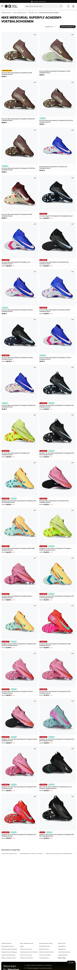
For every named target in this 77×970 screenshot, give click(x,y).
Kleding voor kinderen (26, 958)
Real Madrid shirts (44, 946)
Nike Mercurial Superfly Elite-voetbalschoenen (59, 853)
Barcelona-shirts (44, 949)
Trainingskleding (44, 958)
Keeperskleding (62, 955)
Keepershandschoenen (46, 943)
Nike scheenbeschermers (9, 853)
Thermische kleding (45, 955)
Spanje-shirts (62, 943)
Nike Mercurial (33, 12)
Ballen (22, 946)
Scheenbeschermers (64, 952)
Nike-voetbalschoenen (20, 12)
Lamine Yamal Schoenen (8, 955)
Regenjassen (62, 949)
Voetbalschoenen (6, 12)
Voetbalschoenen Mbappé (9, 949)
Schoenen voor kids (26, 949)
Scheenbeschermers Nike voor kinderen (31, 853)
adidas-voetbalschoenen (8, 958)
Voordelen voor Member (38, 1)
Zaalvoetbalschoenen (7, 946)
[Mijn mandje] (73, 6)
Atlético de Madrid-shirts (46, 952)
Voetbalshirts (62, 946)
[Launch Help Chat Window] (71, 962)
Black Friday (61, 958)
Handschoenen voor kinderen (28, 952)
